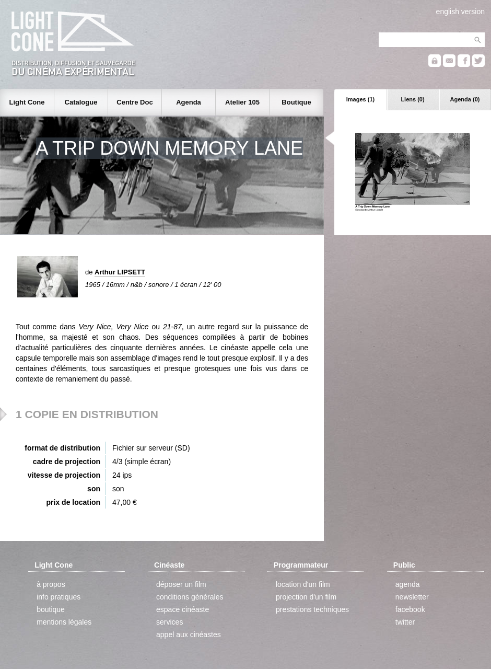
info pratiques (58, 597)
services (169, 622)
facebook (410, 609)
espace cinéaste (182, 609)
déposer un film (181, 584)
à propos (51, 584)
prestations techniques (312, 609)
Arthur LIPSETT (120, 272)
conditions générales (189, 597)
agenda (407, 584)
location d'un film (303, 584)
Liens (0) (412, 99)
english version (460, 11)
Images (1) (360, 99)
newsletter (412, 597)
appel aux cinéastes (188, 634)
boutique (51, 609)
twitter (405, 622)
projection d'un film (306, 597)
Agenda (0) (465, 99)
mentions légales (64, 622)
